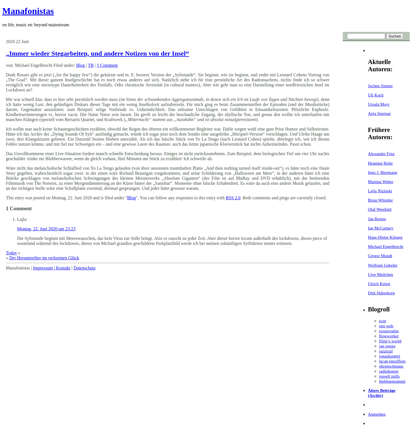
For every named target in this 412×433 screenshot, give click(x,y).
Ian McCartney (381, 228)
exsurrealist (389, 330)
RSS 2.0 (233, 197)
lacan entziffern (392, 361)
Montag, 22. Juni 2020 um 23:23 (46, 228)
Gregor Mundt (380, 255)
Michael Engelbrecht (385, 246)
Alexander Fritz (381, 153)
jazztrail (386, 351)
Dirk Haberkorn (381, 292)
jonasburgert (389, 356)
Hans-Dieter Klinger (385, 237)
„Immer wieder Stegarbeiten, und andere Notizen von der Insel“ (97, 53)
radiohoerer (389, 371)
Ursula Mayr (378, 104)
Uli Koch (376, 95)
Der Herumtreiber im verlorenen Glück (44, 257)
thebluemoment (392, 381)
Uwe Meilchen (380, 274)
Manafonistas (28, 11)
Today (11, 252)
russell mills (389, 376)
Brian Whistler (380, 200)
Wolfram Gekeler (382, 265)
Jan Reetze (377, 218)
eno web (386, 325)
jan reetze (387, 346)
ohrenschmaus (391, 366)
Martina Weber (380, 181)
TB (91, 65)
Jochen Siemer (380, 85)
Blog (80, 65)
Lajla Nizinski (380, 190)
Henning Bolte (380, 163)
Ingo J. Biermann (382, 172)
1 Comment (107, 65)
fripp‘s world (390, 341)
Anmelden (376, 414)
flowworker (389, 335)
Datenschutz (84, 268)
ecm (382, 320)
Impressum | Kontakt (51, 268)
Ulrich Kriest (379, 283)
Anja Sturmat (379, 113)
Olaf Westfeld (379, 209)
